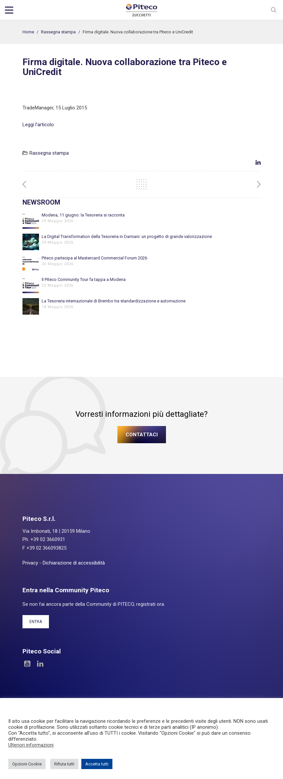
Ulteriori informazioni (31, 745)
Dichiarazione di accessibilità (74, 563)
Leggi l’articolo (38, 125)
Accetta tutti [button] (96, 763)
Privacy (30, 563)
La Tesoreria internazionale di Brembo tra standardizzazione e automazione (113, 300)
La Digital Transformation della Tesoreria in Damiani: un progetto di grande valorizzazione (127, 236)
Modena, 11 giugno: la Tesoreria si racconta (83, 215)
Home (28, 31)
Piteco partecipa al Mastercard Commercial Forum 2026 (94, 257)
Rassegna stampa (58, 31)
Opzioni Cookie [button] (27, 763)
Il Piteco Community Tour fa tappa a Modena (84, 279)
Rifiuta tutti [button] (64, 763)
